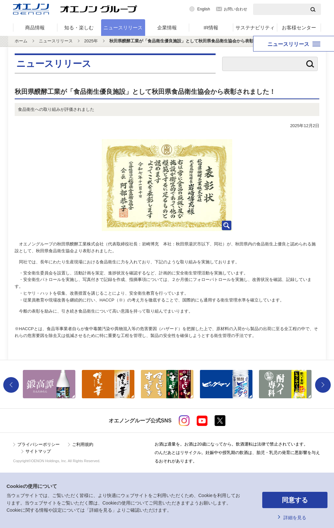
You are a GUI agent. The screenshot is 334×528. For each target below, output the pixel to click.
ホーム (21, 40)
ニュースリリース (123, 27)
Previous (11, 385)
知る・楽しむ (79, 27)
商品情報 (35, 27)
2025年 (91, 40)
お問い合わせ (235, 9)
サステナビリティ (255, 27)
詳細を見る (294, 517)
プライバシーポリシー (38, 444)
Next (323, 385)
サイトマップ (38, 451)
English (203, 9)
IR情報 (211, 27)
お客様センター (299, 27)
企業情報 (167, 27)
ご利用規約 (82, 444)
